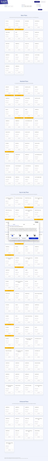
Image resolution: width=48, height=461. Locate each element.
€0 (22, 6)
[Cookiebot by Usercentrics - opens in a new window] (35, 222)
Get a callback (37, 1)
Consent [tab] (14, 224)
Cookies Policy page (25, 232)
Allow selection (24, 238)
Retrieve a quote (43, 1)
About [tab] (34, 224)
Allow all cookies (34, 238)
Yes (37, 6)
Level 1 (5, 6)
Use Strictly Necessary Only (14, 238)
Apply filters (40, 9)
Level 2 (9, 6)
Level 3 (12, 6)
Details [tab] (24, 224)
